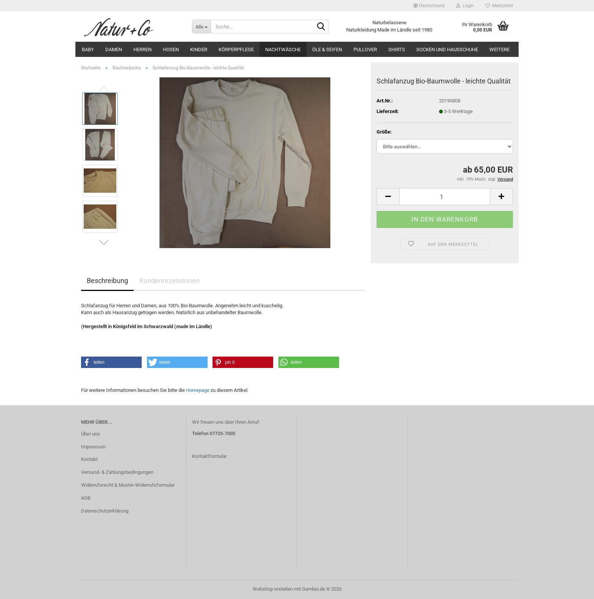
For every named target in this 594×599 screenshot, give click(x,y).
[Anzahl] (444, 196)
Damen (113, 49)
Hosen (171, 49)
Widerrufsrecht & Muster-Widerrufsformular (128, 485)
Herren (142, 49)
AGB (86, 498)
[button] (429, 5)
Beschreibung (107, 281)
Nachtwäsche (283, 49)
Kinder (198, 49)
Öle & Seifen (327, 49)
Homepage (197, 390)
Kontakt (89, 459)
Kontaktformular (209, 456)
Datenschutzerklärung (104, 511)
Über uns (90, 434)
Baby (88, 49)
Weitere (499, 49)
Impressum (93, 447)
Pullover (365, 49)
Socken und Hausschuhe (447, 49)
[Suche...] (201, 26)
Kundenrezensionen (169, 281)
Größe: (384, 132)
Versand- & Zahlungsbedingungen (117, 472)
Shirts (396, 49)
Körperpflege (236, 49)
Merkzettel (499, 5)
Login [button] (465, 5)
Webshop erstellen (273, 589)
